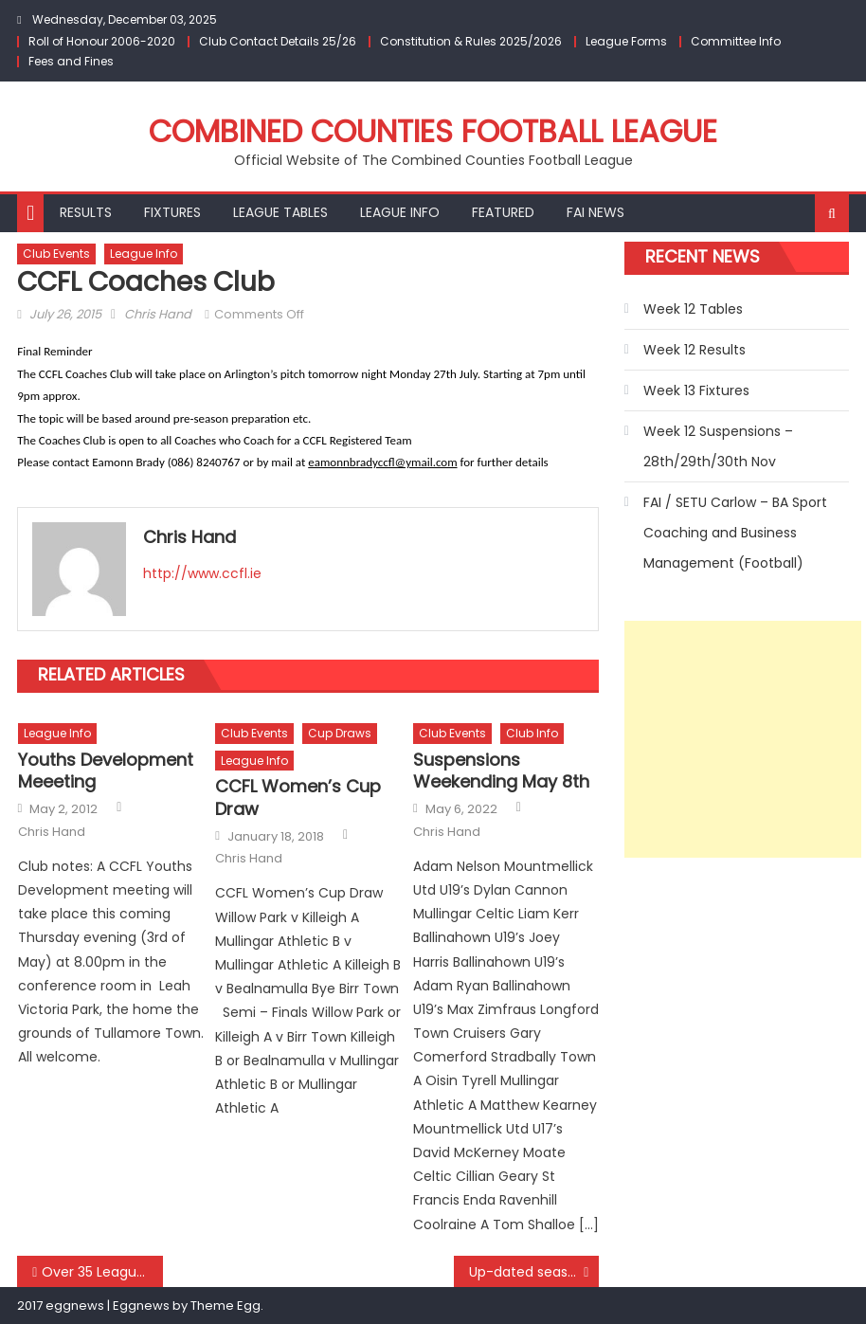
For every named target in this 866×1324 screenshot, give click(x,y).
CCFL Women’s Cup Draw (298, 797)
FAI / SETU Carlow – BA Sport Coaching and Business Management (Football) (735, 532)
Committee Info (736, 41)
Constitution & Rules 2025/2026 (471, 41)
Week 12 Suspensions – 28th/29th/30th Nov (718, 446)
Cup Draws (339, 733)
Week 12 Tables (693, 308)
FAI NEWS (595, 212)
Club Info (532, 733)
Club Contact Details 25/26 (277, 41)
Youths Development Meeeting (105, 771)
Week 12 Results (694, 349)
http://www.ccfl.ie (202, 573)
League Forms (626, 41)
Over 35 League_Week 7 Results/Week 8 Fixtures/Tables (102, 1271)
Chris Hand (157, 314)
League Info (400, 212)
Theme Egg (225, 1306)
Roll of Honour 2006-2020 (101, 41)
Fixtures (172, 212)
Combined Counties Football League (433, 131)
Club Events (56, 253)
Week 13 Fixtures (696, 390)
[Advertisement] (742, 739)
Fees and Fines (71, 61)
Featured (503, 212)
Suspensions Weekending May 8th (501, 771)
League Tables (280, 212)
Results (86, 212)
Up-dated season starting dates (534, 1271)
